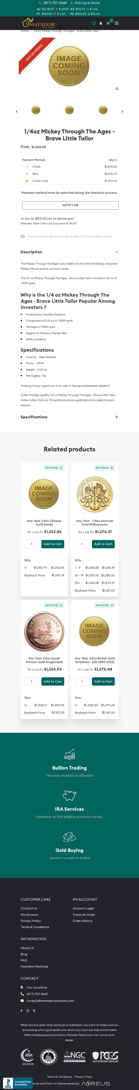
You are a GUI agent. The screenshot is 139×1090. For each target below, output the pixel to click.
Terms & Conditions (35, 927)
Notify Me (70, 205)
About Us (27, 948)
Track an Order (84, 914)
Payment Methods (34, 966)
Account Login (83, 908)
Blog (24, 954)
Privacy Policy (31, 921)
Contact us (29, 908)
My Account (29, 914)
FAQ (24, 960)
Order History (83, 921)
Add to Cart (53, 544)
